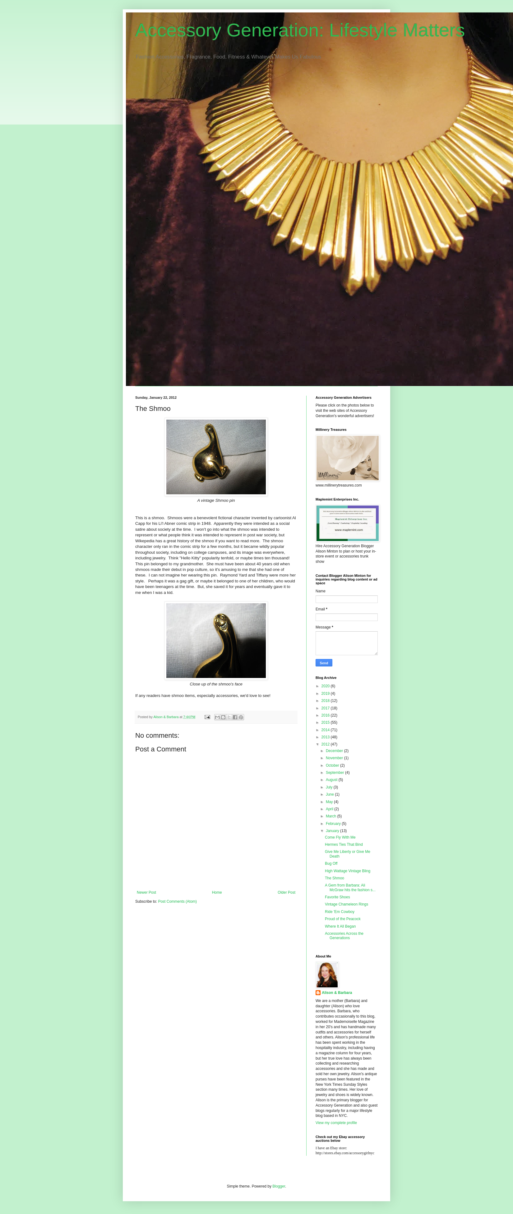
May (330, 802)
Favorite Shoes (337, 897)
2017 (326, 708)
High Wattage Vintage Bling (347, 871)
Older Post (286, 892)
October (333, 765)
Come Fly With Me (340, 837)
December (335, 751)
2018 (326, 701)
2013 (326, 737)
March (331, 816)
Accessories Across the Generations (344, 935)
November (335, 758)
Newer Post (146, 892)
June (330, 794)
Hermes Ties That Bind (344, 844)
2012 (326, 744)
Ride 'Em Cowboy (339, 912)
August (332, 780)
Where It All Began (340, 926)
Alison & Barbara (337, 992)
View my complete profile (336, 1123)
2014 (326, 730)
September (335, 772)
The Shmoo (334, 878)
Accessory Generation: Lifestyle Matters (300, 30)
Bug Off (331, 863)
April (330, 809)
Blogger (278, 1186)
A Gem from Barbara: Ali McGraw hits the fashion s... (350, 887)
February (334, 823)
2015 (326, 722)
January (333, 831)
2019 (326, 693)
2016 (326, 715)
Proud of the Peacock (343, 919)
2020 (326, 686)
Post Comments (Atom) (177, 901)
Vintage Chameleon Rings (346, 904)
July (330, 787)
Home (217, 892)
